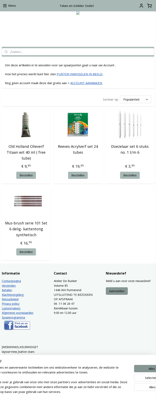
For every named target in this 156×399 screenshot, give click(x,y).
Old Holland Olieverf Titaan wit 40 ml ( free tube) (26, 152)
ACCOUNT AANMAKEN (86, 83)
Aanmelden (117, 291)
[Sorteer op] (135, 99)
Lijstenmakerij (11, 308)
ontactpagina (12, 281)
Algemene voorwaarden (17, 313)
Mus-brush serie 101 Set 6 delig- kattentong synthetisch (26, 229)
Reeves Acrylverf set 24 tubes (78, 149)
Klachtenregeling (13, 295)
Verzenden (9, 285)
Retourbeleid (10, 299)
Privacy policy (11, 304)
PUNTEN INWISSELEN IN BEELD (80, 74)
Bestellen (26, 175)
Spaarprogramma (13, 317)
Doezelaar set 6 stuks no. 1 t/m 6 (130, 149)
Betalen (7, 290)
